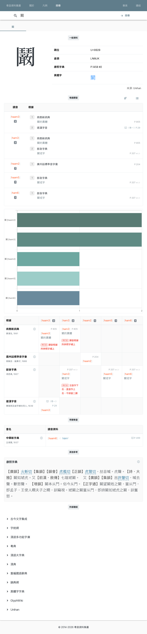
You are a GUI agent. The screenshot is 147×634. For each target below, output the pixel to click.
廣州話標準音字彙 (47, 164)
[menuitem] (73, 519)
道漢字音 (42, 127)
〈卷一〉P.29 (133, 128)
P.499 (137, 438)
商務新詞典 (43, 117)
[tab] (13, 27)
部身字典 (42, 148)
